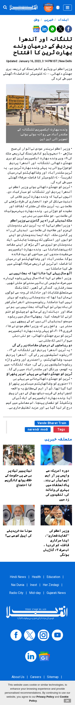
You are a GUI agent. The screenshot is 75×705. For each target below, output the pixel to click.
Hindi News (18, 577)
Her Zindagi (51, 585)
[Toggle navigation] (67, 8)
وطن (36, 19)
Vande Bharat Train (51, 423)
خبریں (48, 19)
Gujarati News (56, 593)
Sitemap (53, 677)
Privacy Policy (45, 696)
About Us (18, 677)
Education (53, 577)
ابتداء (63, 19)
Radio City (16, 593)
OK (67, 700)
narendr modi (38, 429)
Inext (33, 585)
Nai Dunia (17, 585)
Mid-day (35, 593)
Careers (35, 677)
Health (36, 577)
